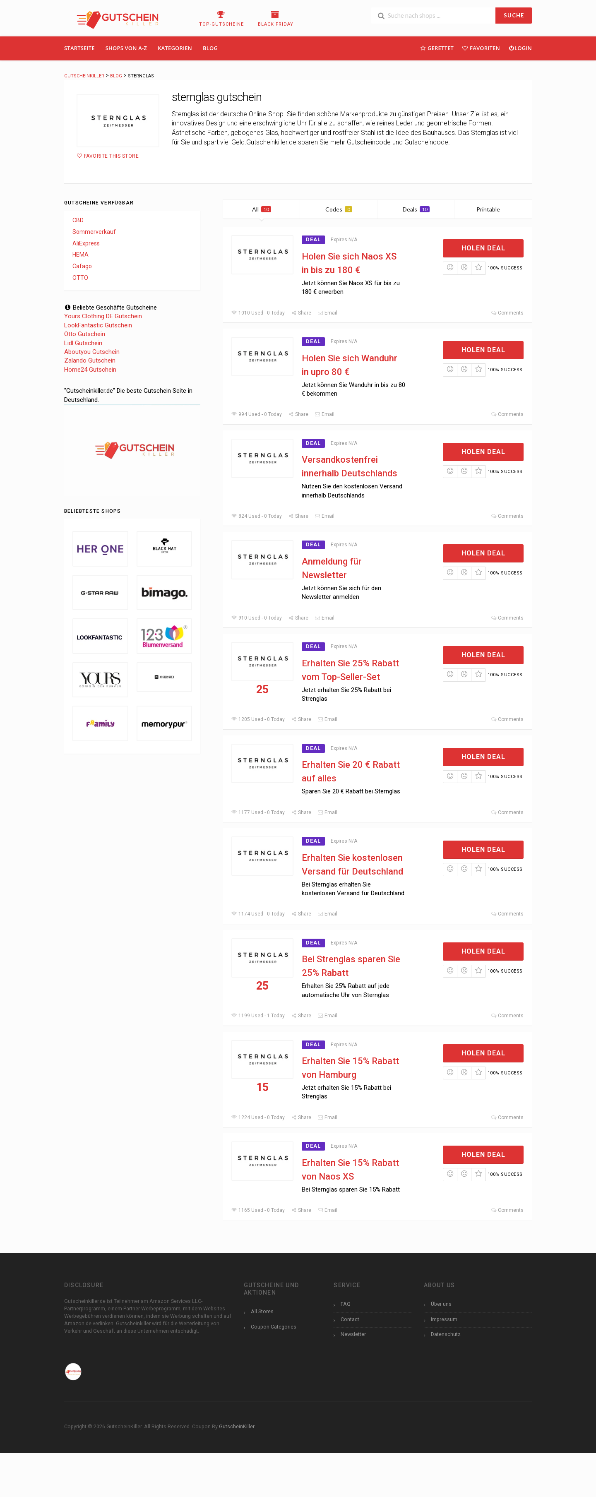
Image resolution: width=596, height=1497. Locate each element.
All (261, 209)
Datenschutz (446, 1334)
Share (301, 313)
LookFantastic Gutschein (98, 325)
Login (520, 48)
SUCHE (514, 15)
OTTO (80, 277)
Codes (338, 209)
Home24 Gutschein (90, 369)
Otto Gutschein (84, 334)
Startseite (79, 48)
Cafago (82, 266)
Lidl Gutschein (83, 343)
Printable (493, 209)
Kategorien (175, 48)
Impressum (444, 1319)
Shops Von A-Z (126, 48)
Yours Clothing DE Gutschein (103, 316)
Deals (416, 209)
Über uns (441, 1304)
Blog (210, 48)
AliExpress (86, 243)
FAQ (346, 1304)
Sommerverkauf (94, 231)
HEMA (80, 254)
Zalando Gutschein (89, 360)
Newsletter (353, 1334)
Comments (507, 313)
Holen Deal (483, 248)
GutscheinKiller (237, 1426)
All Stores (262, 1311)
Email (327, 313)
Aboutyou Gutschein (92, 352)
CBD (78, 220)
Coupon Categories (273, 1327)
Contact (350, 1319)
